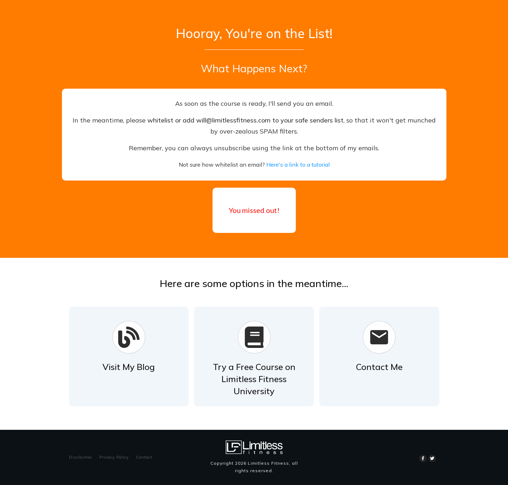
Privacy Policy (114, 457)
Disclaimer (80, 457)
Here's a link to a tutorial (298, 164)
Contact (144, 457)
